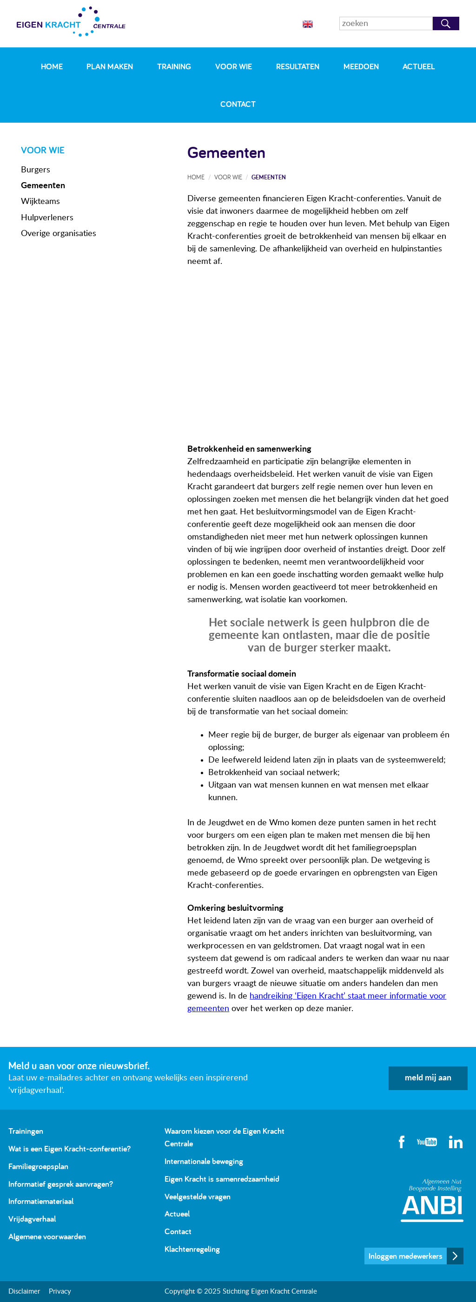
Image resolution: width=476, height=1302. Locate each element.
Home (52, 66)
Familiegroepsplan (38, 1166)
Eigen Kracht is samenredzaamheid (222, 1178)
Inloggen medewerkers (406, 1255)
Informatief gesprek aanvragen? (60, 1183)
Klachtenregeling (192, 1248)
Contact (238, 104)
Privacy (60, 1291)
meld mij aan (428, 1078)
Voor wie (233, 66)
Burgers (35, 170)
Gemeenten (43, 186)
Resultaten (297, 66)
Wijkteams (40, 201)
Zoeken (446, 23)
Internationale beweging (204, 1161)
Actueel (419, 66)
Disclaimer (24, 1291)
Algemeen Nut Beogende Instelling (432, 1200)
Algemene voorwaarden (47, 1236)
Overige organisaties (58, 234)
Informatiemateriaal (40, 1201)
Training (174, 66)
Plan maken (109, 66)
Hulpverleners (47, 218)
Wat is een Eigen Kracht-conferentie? (69, 1148)
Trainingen (25, 1130)
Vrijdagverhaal (32, 1218)
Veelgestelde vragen (198, 1196)
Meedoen (361, 66)
